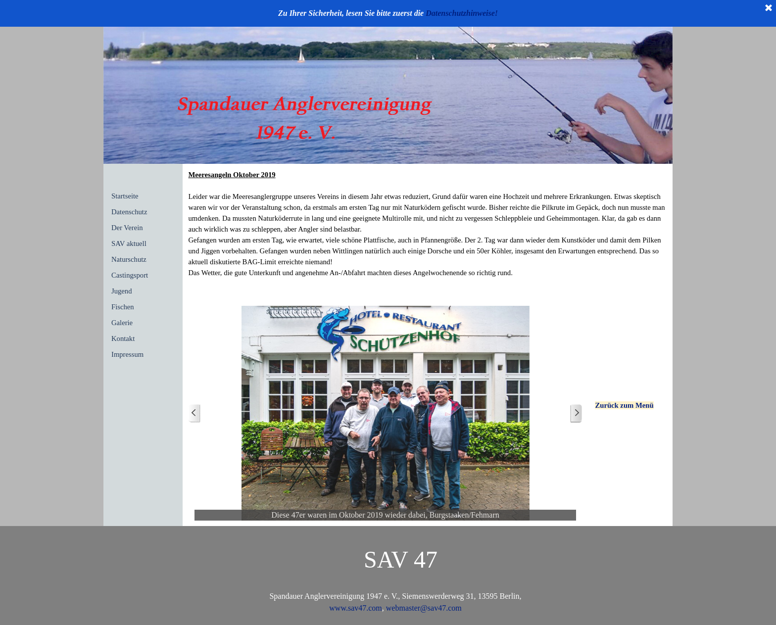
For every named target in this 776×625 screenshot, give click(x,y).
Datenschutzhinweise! (462, 13)
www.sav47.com (355, 608)
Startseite (125, 196)
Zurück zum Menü (624, 405)
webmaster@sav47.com (423, 608)
